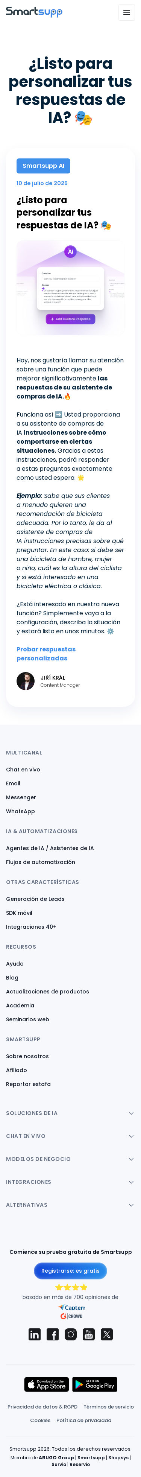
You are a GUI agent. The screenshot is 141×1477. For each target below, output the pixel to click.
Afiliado (16, 1070)
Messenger (21, 797)
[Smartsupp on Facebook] (53, 1334)
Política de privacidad (83, 1420)
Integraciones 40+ (31, 927)
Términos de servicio (108, 1406)
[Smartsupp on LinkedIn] (35, 1334)
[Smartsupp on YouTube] (89, 1334)
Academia (20, 1005)
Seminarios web (27, 1019)
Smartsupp (91, 1457)
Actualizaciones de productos (47, 991)
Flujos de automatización (40, 862)
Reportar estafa (28, 1084)
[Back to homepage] (34, 15)
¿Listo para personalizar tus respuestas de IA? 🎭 (64, 212)
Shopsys (118, 1457)
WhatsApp (20, 811)
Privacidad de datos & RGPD (42, 1406)
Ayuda (15, 963)
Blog (12, 977)
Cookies (40, 1420)
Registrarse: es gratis (70, 1271)
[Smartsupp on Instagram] (71, 1334)
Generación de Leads (35, 899)
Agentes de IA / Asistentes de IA (50, 848)
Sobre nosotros (27, 1056)
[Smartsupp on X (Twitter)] (107, 1334)
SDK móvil (19, 913)
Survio (59, 1464)
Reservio (80, 1464)
